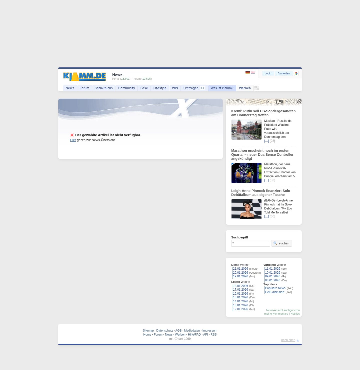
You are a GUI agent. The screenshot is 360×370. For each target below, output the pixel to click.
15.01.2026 (240, 297)
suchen (281, 243)
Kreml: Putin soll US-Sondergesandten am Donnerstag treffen (263, 113)
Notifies (295, 313)
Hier (73, 140)
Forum (84, 88)
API (205, 334)
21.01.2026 (240, 268)
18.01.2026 (240, 286)
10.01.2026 (272, 272)
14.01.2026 (240, 301)
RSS (213, 334)
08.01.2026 (272, 280)
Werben (245, 88)
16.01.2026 (240, 293)
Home (147, 334)
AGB (178, 330)
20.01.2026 (240, 272)
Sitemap (148, 330)
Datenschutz (164, 330)
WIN (175, 88)
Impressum (209, 330)
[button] (296, 73)
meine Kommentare (276, 313)
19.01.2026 (240, 276)
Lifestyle (160, 88)
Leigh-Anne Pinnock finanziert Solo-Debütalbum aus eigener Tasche (261, 193)
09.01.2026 (272, 276)
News (70, 88)
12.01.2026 (240, 309)
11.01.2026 (272, 268)
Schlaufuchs (104, 88)
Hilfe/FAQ (194, 334)
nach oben (288, 340)
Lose (144, 88)
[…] (266, 141)
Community (126, 88)
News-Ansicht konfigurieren (283, 310)
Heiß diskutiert (274, 292)
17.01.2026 (240, 289)
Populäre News (275, 288)
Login (268, 73)
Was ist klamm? (222, 88)
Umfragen (194, 88)
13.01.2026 (240, 305)
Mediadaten (192, 330)
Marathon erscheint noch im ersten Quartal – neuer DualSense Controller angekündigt (262, 155)
